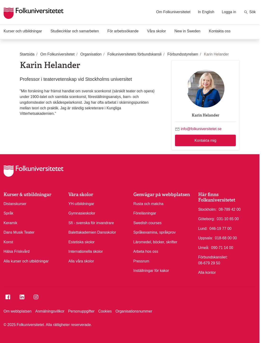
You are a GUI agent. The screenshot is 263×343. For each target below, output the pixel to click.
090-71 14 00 (222, 247)
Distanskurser (15, 204)
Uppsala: (205, 238)
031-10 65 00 (228, 218)
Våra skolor (156, 31)
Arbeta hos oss (145, 251)
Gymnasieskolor (81, 213)
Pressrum (141, 261)
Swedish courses (147, 223)
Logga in (229, 12)
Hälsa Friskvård (17, 251)
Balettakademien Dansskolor (92, 232)
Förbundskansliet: (213, 257)
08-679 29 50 (209, 262)
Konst (8, 242)
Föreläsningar (144, 213)
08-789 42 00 (230, 209)
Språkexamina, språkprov (154, 232)
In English (206, 12)
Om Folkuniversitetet (173, 12)
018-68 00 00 (226, 237)
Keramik (10, 223)
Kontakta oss (219, 31)
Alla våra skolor (81, 261)
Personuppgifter (81, 311)
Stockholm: (207, 209)
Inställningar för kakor (151, 271)
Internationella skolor (85, 251)
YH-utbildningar (81, 204)
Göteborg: (206, 219)
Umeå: (203, 248)
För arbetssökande (123, 31)
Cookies (105, 311)
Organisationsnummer (133, 311)
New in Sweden (188, 31)
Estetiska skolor (81, 242)
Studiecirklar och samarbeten (74, 31)
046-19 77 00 (221, 228)
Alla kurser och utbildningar (26, 261)
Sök (250, 12)
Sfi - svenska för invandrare (91, 223)
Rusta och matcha (148, 204)
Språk (8, 213)
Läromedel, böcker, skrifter (155, 242)
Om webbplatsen (18, 311)
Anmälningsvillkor (49, 311)
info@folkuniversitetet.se (201, 129)
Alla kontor (207, 272)
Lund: (203, 229)
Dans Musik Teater (19, 232)
